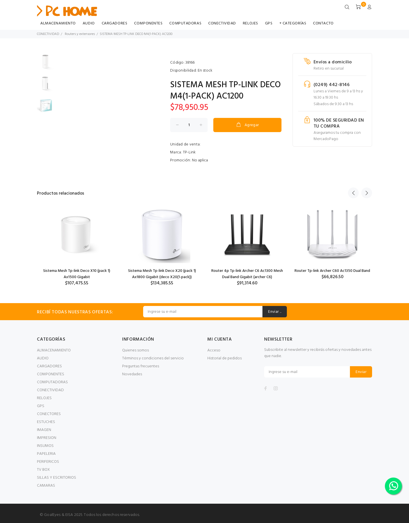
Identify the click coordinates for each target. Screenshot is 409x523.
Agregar (247, 125)
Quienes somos (135, 350)
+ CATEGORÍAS (292, 23)
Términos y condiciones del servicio (153, 358)
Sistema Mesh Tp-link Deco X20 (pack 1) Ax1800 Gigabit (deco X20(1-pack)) (162, 274)
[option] (45, 64)
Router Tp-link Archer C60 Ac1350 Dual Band (332, 271)
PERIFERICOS (48, 462)
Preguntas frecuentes (140, 366)
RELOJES (250, 23)
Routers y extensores (80, 34)
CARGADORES (115, 23)
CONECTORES (49, 414)
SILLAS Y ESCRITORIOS (56, 477)
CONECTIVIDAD (222, 23)
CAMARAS (46, 485)
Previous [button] (353, 192)
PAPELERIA (46, 454)
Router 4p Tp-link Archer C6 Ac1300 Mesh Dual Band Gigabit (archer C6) (247, 274)
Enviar (361, 372)
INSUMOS (45, 446)
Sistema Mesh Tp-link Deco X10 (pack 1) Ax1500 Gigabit (76, 274)
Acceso (213, 350)
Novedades (132, 374)
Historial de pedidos (224, 358)
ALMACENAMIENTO (58, 23)
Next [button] (366, 192)
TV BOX (43, 469)
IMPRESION (46, 438)
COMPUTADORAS (185, 23)
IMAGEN (44, 430)
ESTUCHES (46, 422)
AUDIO (89, 23)
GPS (269, 23)
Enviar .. (274, 312)
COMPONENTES (148, 23)
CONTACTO (323, 23)
